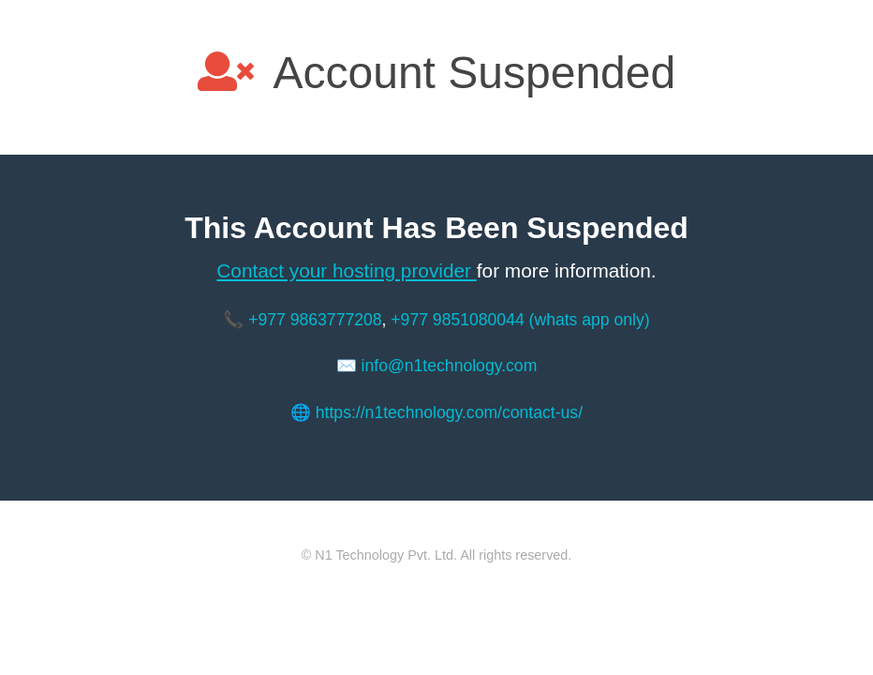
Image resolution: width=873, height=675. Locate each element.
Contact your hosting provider (346, 270)
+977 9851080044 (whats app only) (520, 319)
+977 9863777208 (314, 319)
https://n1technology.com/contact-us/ (449, 412)
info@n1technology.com (450, 365)
